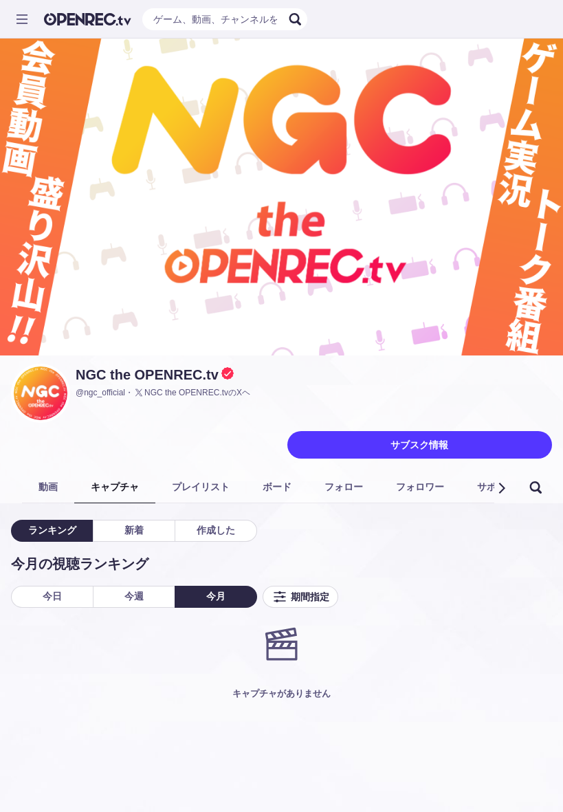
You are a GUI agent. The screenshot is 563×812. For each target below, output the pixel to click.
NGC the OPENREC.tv (147, 374)
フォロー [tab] (343, 486)
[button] (501, 488)
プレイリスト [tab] (201, 486)
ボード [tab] (277, 486)
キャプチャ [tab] (115, 486)
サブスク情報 (419, 444)
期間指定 (300, 597)
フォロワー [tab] (420, 486)
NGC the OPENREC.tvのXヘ (191, 392)
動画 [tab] (48, 486)
